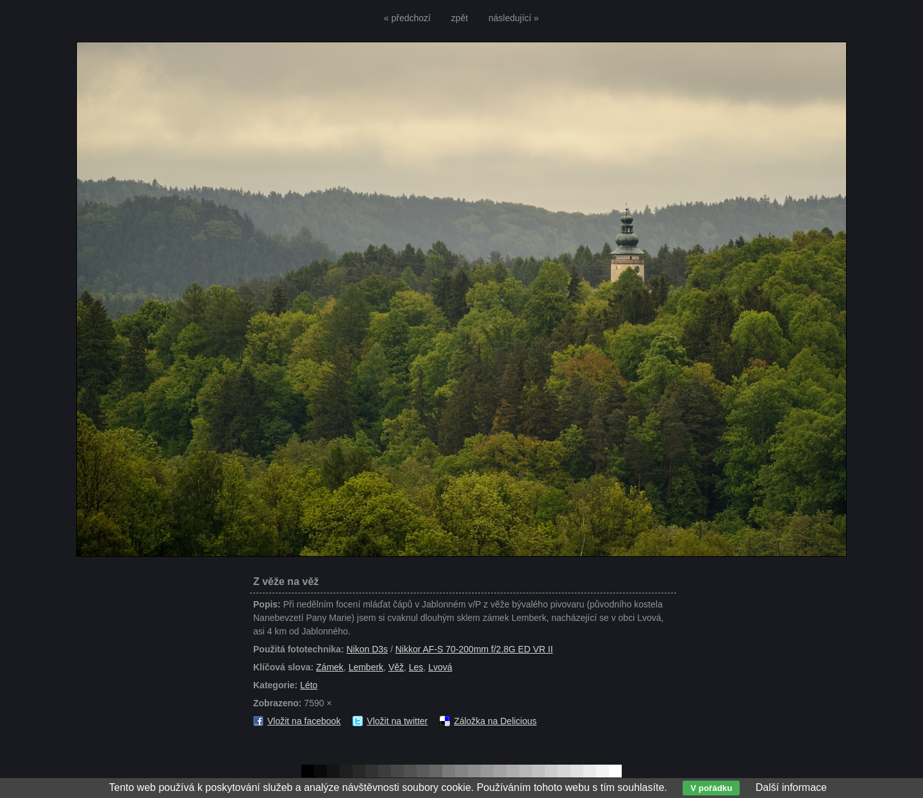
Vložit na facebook (303, 721)
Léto (308, 685)
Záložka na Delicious (495, 721)
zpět (459, 18)
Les (416, 667)
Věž (396, 667)
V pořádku (711, 788)
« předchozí (407, 18)
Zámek (330, 667)
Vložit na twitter (397, 721)
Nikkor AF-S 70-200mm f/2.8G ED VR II (474, 649)
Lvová (440, 667)
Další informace (791, 787)
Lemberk (366, 667)
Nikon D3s (367, 649)
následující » (513, 18)
